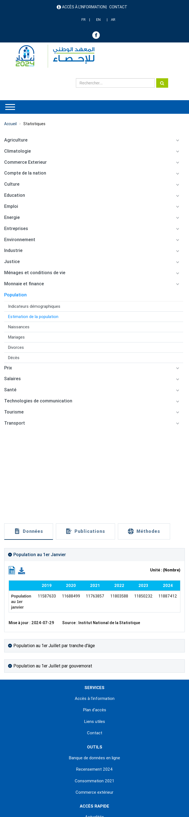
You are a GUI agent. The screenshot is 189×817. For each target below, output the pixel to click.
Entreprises (16, 228)
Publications (89, 531)
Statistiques (34, 124)
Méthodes (148, 531)
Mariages (16, 337)
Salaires (12, 378)
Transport (14, 423)
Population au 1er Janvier (39, 554)
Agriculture (16, 140)
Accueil (10, 124)
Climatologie (17, 151)
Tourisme (14, 412)
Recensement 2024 (94, 769)
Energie (12, 217)
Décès (13, 357)
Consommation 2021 (94, 780)
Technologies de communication (38, 401)
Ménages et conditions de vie (34, 272)
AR (113, 19)
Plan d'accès (94, 709)
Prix (8, 367)
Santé (10, 389)
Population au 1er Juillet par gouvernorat (52, 666)
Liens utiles (94, 721)
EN (98, 19)
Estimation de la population (33, 316)
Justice (12, 261)
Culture (11, 184)
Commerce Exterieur (25, 162)
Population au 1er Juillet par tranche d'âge (54, 645)
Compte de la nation (25, 173)
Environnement (19, 239)
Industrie (13, 250)
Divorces (16, 347)
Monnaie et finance (24, 283)
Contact (118, 7)
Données (33, 531)
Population (15, 294)
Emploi (11, 206)
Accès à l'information (84, 7)
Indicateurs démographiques (34, 306)
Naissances (18, 326)
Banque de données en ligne (94, 757)
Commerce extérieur (94, 792)
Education (14, 195)
